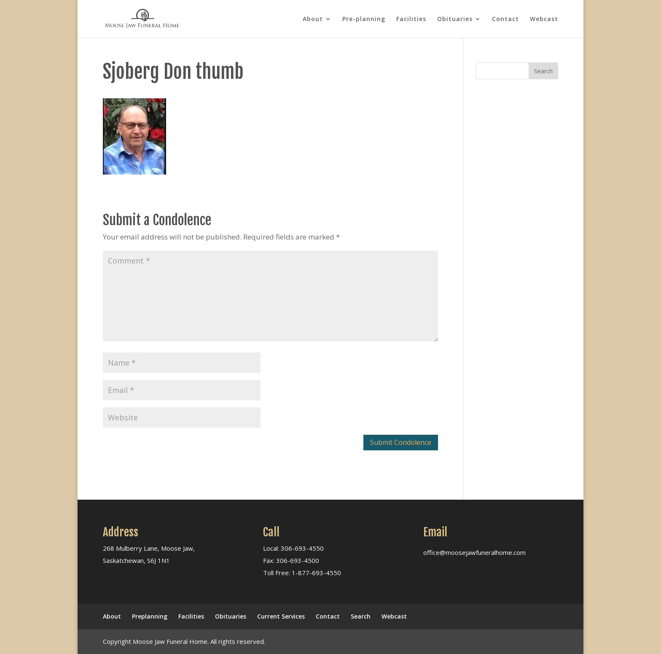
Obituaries (455, 19)
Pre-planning (363, 19)
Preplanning (149, 616)
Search (361, 616)
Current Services (281, 616)
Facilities (411, 19)
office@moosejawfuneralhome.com (474, 552)
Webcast (544, 19)
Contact (505, 19)
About (313, 19)
